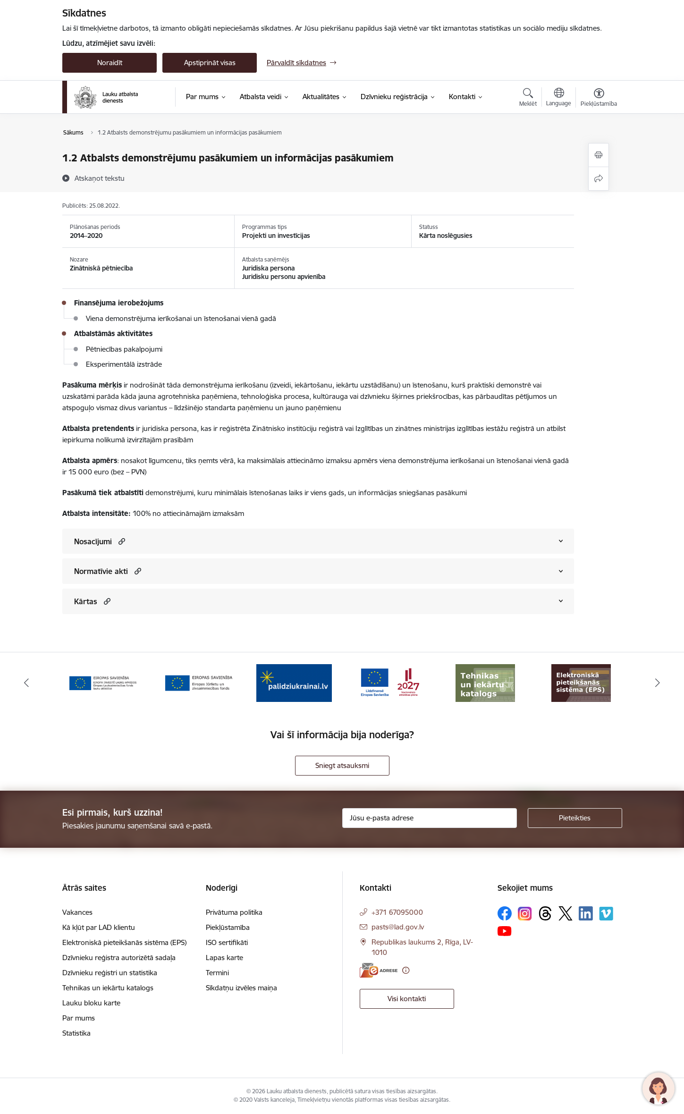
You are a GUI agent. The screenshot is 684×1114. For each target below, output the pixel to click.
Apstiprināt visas (210, 62)
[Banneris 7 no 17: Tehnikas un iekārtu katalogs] (485, 682)
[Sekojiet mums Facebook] (505, 913)
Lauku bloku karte (91, 1002)
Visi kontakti (407, 998)
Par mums (78, 1017)
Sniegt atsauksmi (342, 765)
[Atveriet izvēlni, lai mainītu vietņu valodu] (558, 98)
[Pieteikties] (575, 818)
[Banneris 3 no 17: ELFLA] (102, 682)
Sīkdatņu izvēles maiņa (241, 987)
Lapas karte (224, 957)
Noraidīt (109, 62)
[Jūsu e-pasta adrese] (429, 818)
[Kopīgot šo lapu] (598, 178)
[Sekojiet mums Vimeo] (606, 913)
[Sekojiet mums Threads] (545, 913)
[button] (120, 541)
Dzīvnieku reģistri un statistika (109, 972)
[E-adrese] (378, 970)
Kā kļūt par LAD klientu (98, 927)
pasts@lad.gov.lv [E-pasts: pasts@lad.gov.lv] (398, 926)
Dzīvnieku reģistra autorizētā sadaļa (119, 957)
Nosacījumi (93, 541)
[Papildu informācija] (405, 970)
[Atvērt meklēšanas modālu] (528, 98)
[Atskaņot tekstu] (100, 178)
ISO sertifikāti (227, 942)
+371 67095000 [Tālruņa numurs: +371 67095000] (397, 912)
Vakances (77, 912)
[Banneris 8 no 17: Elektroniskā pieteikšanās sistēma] (581, 682)
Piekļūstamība (228, 927)
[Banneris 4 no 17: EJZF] (198, 682)
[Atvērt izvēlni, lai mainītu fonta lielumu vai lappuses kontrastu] (599, 98)
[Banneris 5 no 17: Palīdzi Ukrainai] (294, 682)
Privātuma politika (234, 912)
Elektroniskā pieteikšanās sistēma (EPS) (124, 942)
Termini (217, 972)
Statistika (76, 1033)
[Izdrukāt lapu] (598, 155)
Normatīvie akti (101, 571)
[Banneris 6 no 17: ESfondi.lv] (390, 682)
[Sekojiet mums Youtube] (505, 930)
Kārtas (85, 601)
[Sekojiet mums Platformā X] (565, 913)
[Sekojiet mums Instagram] (525, 913)
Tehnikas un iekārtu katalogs (107, 987)
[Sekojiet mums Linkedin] (586, 913)
